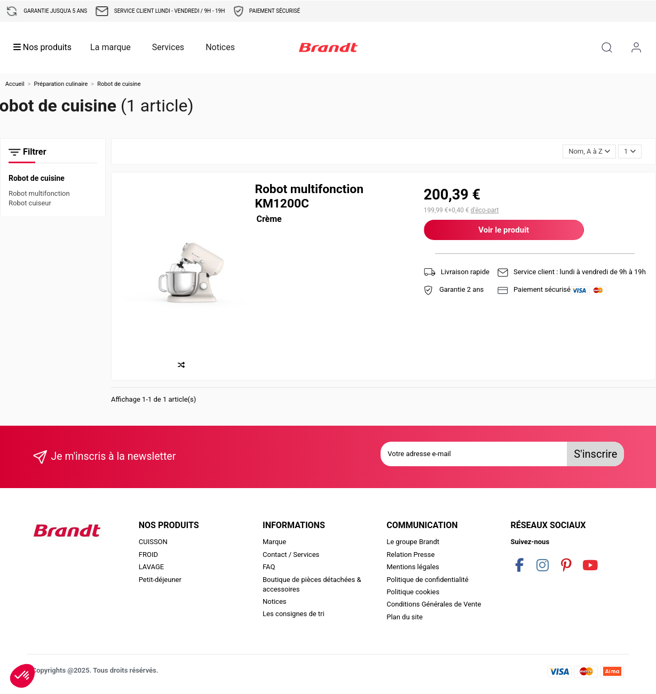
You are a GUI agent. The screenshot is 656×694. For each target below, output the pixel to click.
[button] (22, 676)
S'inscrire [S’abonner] (595, 454)
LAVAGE (151, 567)
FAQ (269, 567)
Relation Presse (410, 555)
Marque (274, 542)
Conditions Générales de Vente (433, 604)
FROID (148, 555)
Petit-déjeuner (160, 580)
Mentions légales (412, 567)
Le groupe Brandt (412, 542)
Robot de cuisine (37, 178)
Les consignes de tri (294, 614)
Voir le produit (503, 230)
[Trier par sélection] (590, 152)
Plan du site (404, 617)
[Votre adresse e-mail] (474, 454)
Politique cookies (412, 592)
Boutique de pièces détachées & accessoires (312, 584)
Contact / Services (291, 555)
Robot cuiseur (30, 203)
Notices (275, 601)
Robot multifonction (39, 193)
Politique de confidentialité (427, 580)
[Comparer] (183, 365)
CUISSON (153, 542)
